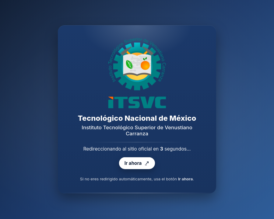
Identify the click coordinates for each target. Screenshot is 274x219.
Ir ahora (137, 163)
